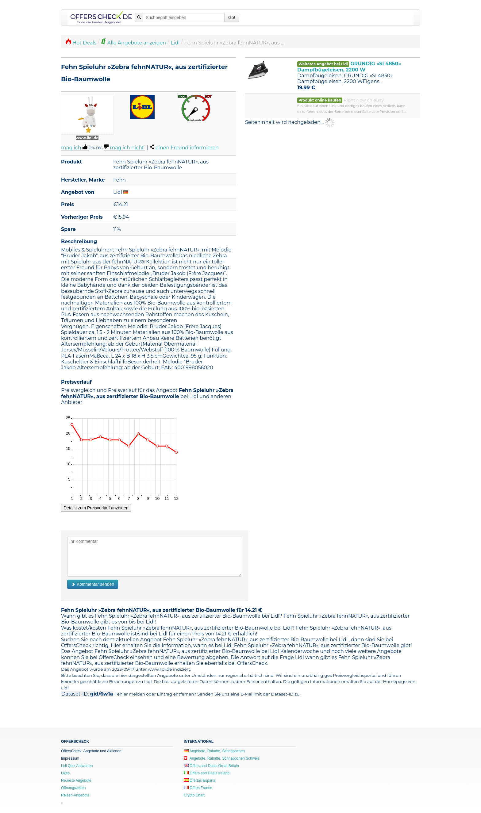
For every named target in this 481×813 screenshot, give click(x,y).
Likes (65, 773)
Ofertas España (199, 780)
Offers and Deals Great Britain (211, 766)
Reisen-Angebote (75, 795)
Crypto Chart (194, 795)
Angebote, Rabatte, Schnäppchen (214, 751)
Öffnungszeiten (73, 788)
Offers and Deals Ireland (206, 773)
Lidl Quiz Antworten (77, 766)
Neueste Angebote (76, 780)
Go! (231, 17)
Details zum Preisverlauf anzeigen (96, 507)
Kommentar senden (92, 584)
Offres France (198, 788)
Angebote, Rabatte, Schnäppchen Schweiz (222, 758)
